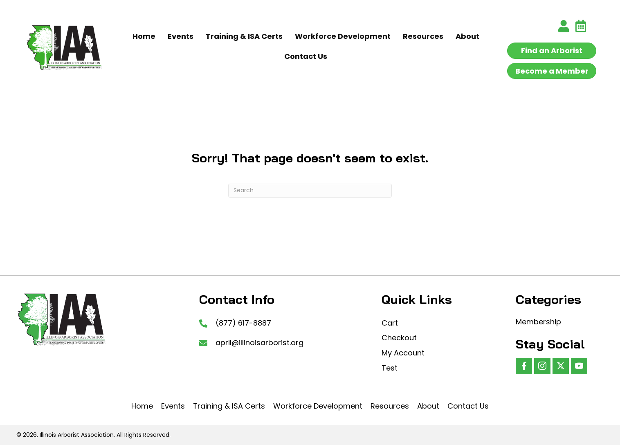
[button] (524, 366)
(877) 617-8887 (243, 323)
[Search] (310, 191)
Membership (538, 322)
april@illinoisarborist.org (259, 342)
